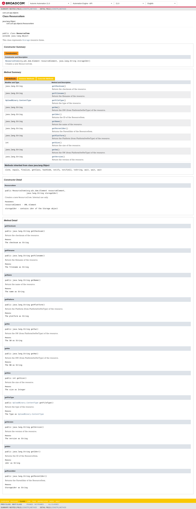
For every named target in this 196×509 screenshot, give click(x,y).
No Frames (39, 504)
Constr (25, 9)
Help (58, 501)
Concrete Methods (45, 79)
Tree (34, 501)
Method (33, 9)
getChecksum (58, 86)
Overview (5, 501)
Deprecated (43, 501)
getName (56, 121)
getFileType (58, 100)
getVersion (57, 157)
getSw (54, 150)
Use (28, 501)
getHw (54, 107)
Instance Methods (26, 79)
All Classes (53, 504)
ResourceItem (11, 61)
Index (51, 501)
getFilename (58, 93)
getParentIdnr (59, 128)
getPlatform (58, 136)
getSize (56, 143)
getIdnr (56, 114)
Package (14, 501)
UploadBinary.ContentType (18, 100)
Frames (30, 504)
